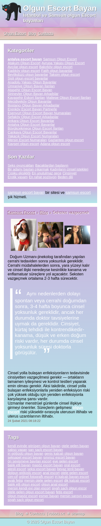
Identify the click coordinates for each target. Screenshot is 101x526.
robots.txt (57, 514)
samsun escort (78, 192)
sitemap (78, 514)
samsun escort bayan (26, 192)
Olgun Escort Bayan (60, 8)
